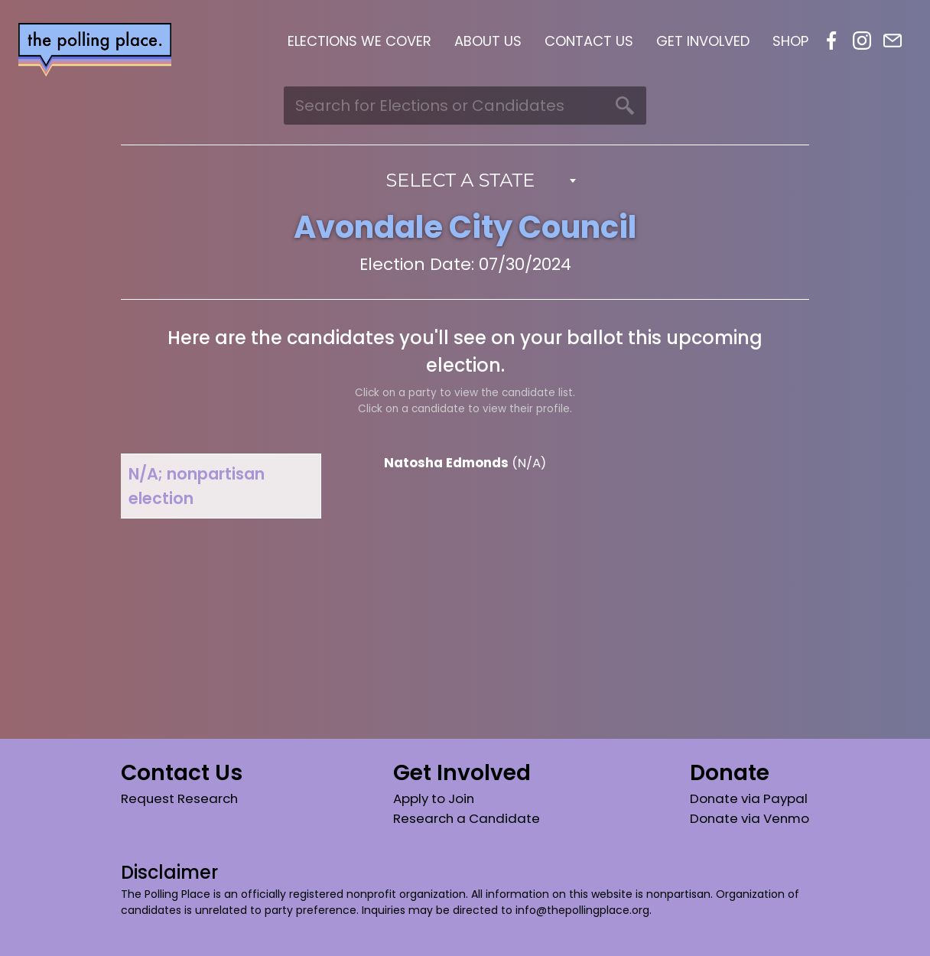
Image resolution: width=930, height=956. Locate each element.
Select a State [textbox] (460, 180)
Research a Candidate (466, 818)
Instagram (861, 40)
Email (892, 40)
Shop (790, 40)
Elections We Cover (359, 40)
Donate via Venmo (749, 818)
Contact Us (589, 40)
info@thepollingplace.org (582, 910)
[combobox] (465, 180)
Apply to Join (433, 798)
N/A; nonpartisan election (196, 486)
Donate (729, 773)
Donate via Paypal (749, 798)
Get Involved (703, 40)
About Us (488, 40)
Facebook (831, 40)
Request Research (179, 798)
